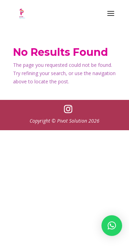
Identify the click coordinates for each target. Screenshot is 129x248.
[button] (111, 225)
